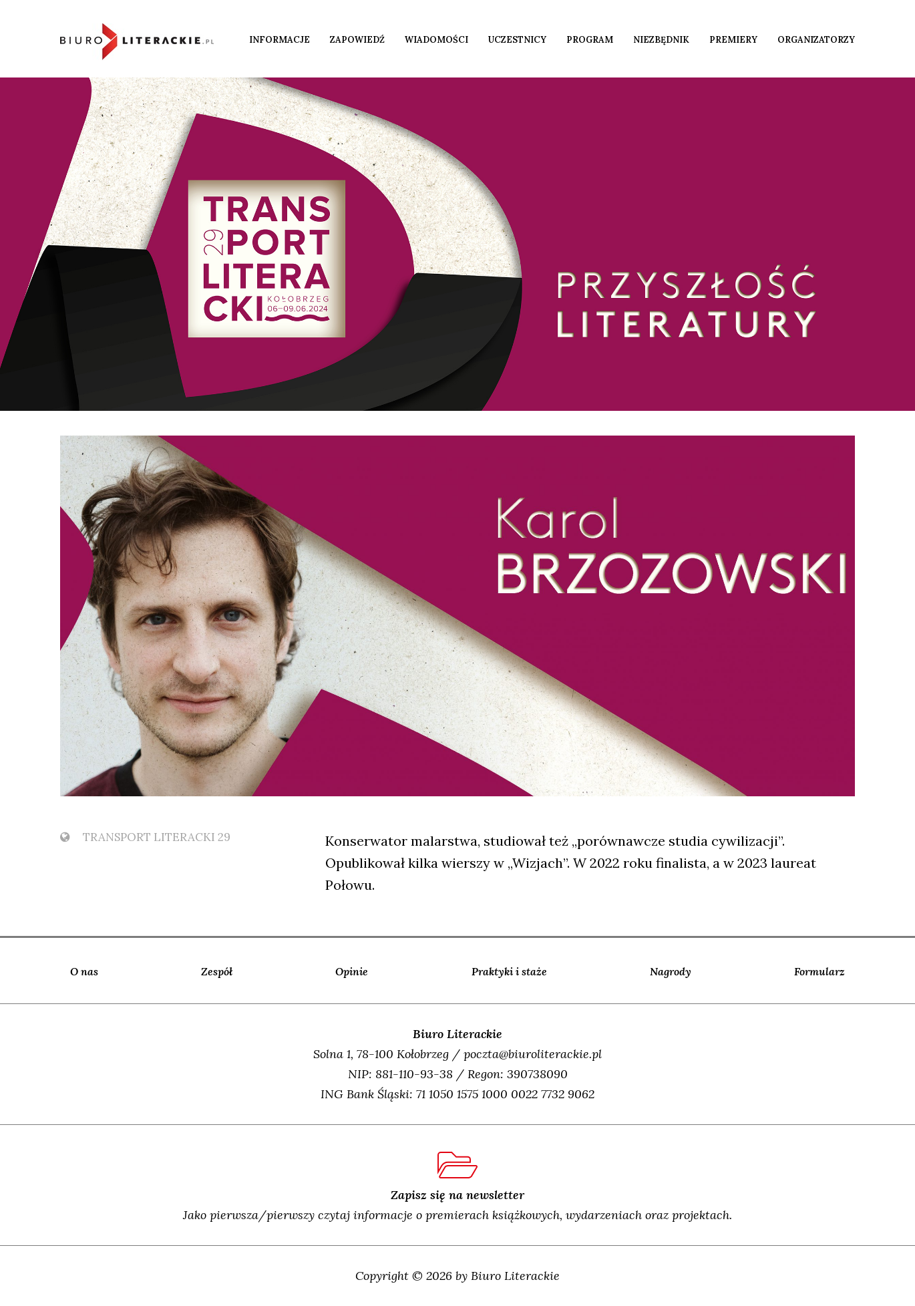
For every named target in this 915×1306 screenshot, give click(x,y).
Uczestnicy (517, 39)
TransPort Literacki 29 (145, 837)
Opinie (351, 971)
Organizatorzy (816, 39)
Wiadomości (436, 39)
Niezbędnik (661, 39)
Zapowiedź (357, 39)
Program (589, 39)
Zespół (216, 971)
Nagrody (670, 971)
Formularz (819, 971)
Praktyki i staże (509, 971)
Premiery (733, 39)
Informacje (279, 39)
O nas (84, 971)
